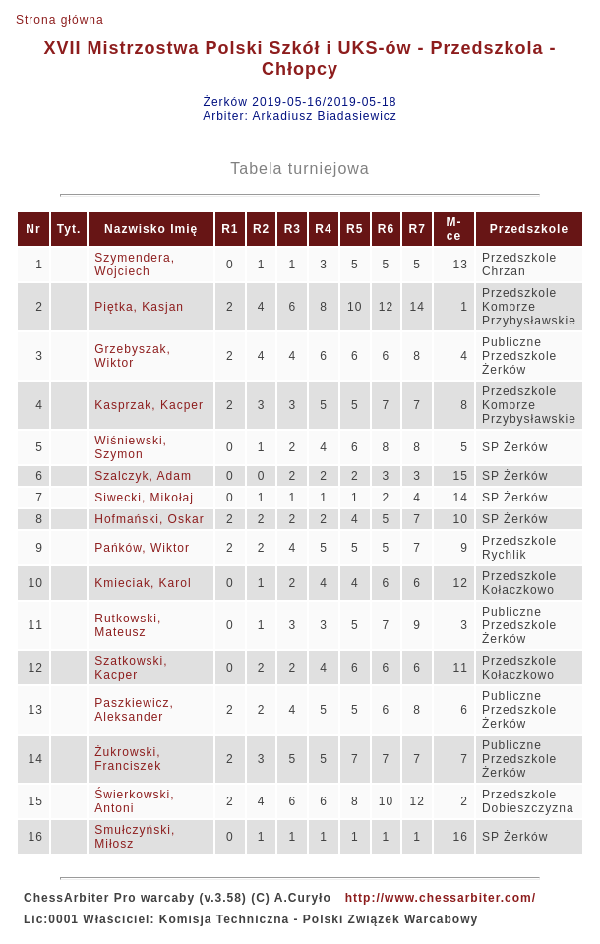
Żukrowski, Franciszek (127, 759)
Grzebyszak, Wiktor (132, 356)
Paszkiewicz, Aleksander (134, 710)
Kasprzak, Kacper (149, 405)
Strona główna (60, 20)
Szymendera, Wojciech (134, 264)
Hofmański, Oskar (149, 519)
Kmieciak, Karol (142, 583)
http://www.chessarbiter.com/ (440, 898)
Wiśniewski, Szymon (130, 447)
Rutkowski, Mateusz (127, 625)
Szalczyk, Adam (143, 476)
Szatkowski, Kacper (130, 667)
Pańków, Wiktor (142, 548)
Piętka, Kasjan (139, 307)
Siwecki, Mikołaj (144, 497)
